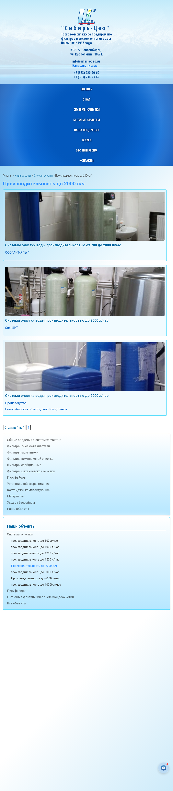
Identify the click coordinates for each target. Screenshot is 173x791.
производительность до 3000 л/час (35, 572)
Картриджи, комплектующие (28, 490)
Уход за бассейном (21, 502)
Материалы (15, 496)
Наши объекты (18, 509)
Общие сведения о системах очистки (34, 440)
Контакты (87, 160)
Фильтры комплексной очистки (30, 459)
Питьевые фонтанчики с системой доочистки (40, 597)
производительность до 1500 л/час (35, 559)
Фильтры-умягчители (22, 452)
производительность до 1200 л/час (35, 553)
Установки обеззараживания (28, 484)
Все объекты (16, 603)
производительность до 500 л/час (34, 540)
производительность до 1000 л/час (35, 547)
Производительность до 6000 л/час (35, 578)
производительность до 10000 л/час (36, 584)
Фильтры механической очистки (31, 471)
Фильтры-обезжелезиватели (28, 446)
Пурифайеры (16, 477)
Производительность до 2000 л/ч (34, 566)
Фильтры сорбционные (24, 465)
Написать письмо (85, 65)
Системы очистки (20, 534)
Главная (86, 89)
